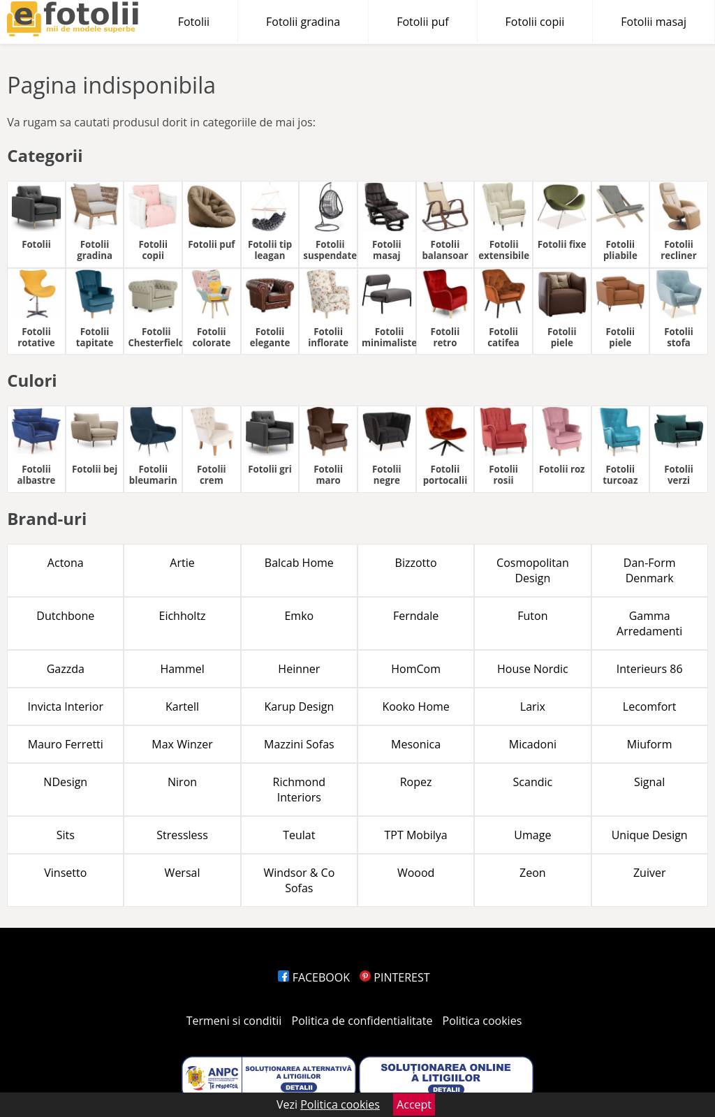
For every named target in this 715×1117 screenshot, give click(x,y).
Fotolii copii (535, 21)
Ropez (416, 782)
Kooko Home (415, 706)
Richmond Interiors (299, 789)
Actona (65, 562)
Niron (182, 782)
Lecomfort (650, 706)
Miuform (649, 744)
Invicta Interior (65, 706)
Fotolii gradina (303, 21)
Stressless (182, 835)
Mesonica (416, 744)
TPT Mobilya (416, 835)
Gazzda (65, 668)
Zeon (532, 872)
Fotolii (193, 21)
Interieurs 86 (650, 668)
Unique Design (650, 835)
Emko (299, 615)
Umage (532, 835)
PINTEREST (394, 977)
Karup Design (299, 706)
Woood (415, 872)
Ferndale (415, 615)
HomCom (416, 668)
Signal (649, 782)
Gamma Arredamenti (649, 623)
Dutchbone (65, 615)
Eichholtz (182, 615)
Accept (414, 1104)
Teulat (299, 835)
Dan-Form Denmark (650, 570)
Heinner (299, 668)
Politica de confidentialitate (362, 1020)
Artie (182, 562)
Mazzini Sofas (299, 744)
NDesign (65, 782)
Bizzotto (416, 562)
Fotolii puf (422, 21)
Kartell (182, 706)
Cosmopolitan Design (532, 570)
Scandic (533, 782)
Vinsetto (65, 872)
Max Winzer (182, 744)
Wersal (182, 872)
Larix (532, 706)
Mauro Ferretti (65, 744)
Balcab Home (299, 562)
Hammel (182, 668)
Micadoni (532, 744)
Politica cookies (482, 1020)
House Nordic (532, 668)
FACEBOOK (314, 977)
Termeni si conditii (234, 1020)
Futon (532, 615)
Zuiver (649, 872)
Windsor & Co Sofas (298, 880)
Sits (66, 835)
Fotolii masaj (653, 21)
